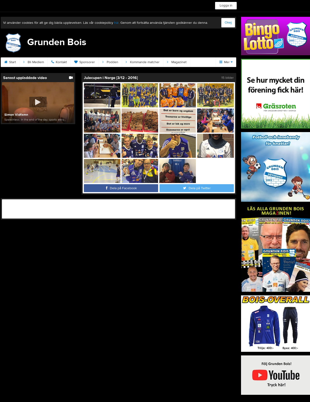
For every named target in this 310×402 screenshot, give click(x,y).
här (116, 23)
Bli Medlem (33, 62)
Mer (226, 62)
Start (10, 62)
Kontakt (59, 62)
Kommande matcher (143, 62)
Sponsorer (84, 62)
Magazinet (176, 62)
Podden (110, 62)
